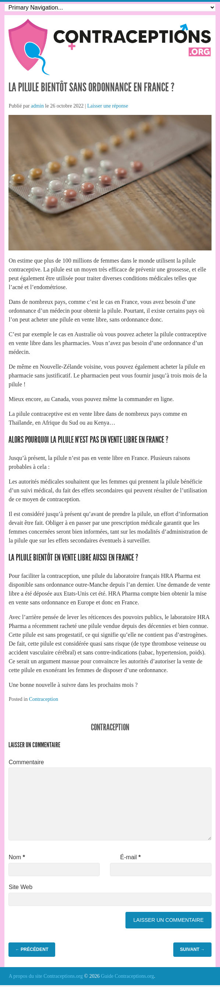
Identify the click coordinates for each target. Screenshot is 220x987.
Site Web (20, 887)
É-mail (130, 857)
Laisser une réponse (107, 106)
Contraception (43, 699)
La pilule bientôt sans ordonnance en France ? (91, 87)
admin (37, 106)
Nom (16, 857)
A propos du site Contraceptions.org (45, 976)
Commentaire (26, 762)
